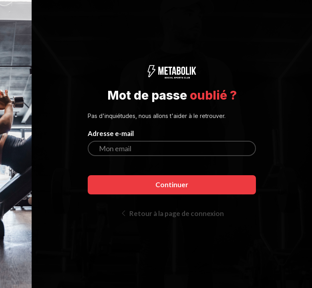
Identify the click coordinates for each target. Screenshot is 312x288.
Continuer (171, 184)
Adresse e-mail (111, 134)
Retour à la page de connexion (172, 213)
